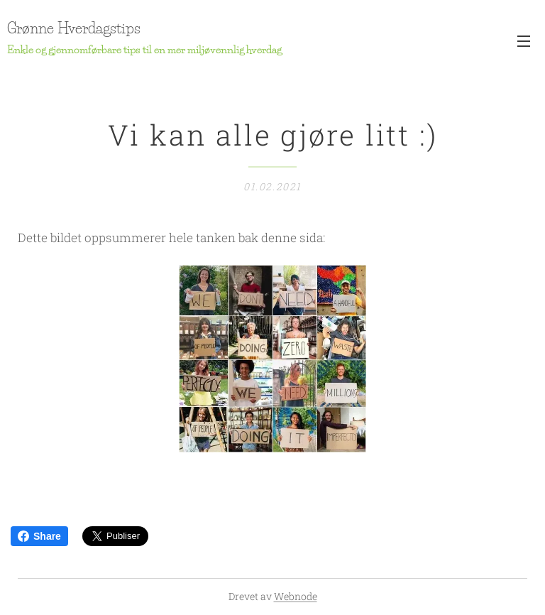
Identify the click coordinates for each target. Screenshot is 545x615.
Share (39, 536)
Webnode (295, 596)
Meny (523, 41)
